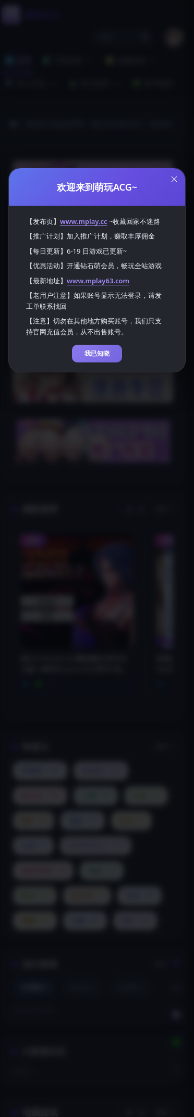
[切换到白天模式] (176, 960)
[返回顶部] (176, 1069)
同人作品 (31, 83)
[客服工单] (176, 987)
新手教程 (152, 83)
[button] (123, 37)
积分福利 (95, 83)
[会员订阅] (176, 1015)
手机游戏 (68, 60)
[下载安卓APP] (176, 1042)
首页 (18, 60)
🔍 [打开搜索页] (145, 37)
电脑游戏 (132, 60)
